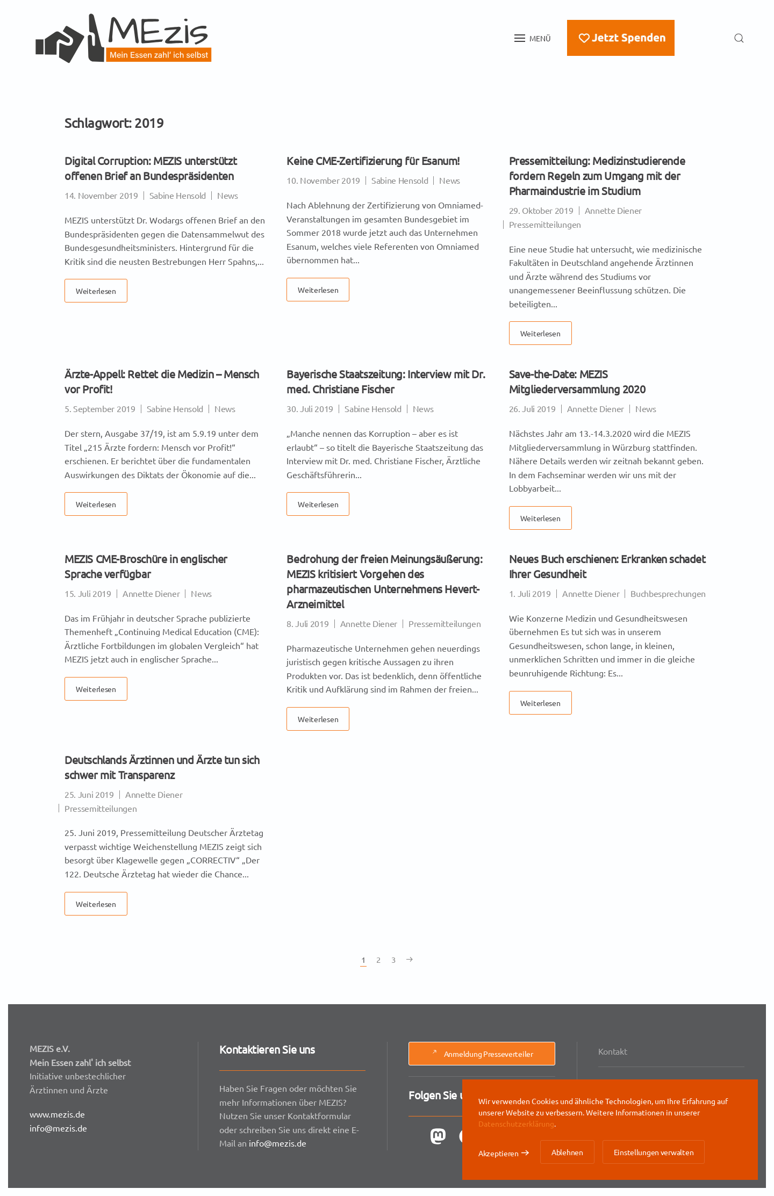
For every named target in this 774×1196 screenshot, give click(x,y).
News (227, 195)
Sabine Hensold (177, 195)
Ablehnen (567, 1152)
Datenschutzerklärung (516, 1123)
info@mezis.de (61, 1125)
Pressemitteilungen (545, 224)
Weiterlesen (96, 291)
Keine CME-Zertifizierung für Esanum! (373, 160)
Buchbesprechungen (668, 593)
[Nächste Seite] (409, 960)
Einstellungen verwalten (654, 1152)
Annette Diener (613, 210)
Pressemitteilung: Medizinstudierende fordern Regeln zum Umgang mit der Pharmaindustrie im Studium (597, 175)
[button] (532, 38)
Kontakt (615, 1053)
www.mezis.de (60, 1112)
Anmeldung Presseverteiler (481, 1054)
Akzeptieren (498, 1153)
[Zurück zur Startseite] (124, 38)
